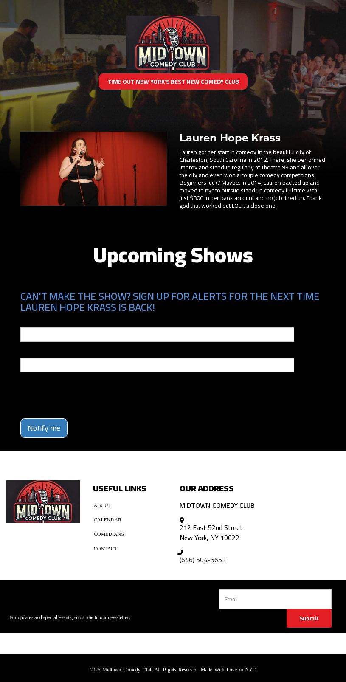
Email (28, 321)
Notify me (44, 428)
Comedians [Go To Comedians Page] (109, 534)
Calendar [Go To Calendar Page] (107, 520)
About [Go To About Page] (102, 505)
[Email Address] (275, 599)
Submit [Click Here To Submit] (309, 618)
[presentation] (70, 391)
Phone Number (40, 352)
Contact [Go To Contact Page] (106, 549)
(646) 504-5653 (203, 559)
